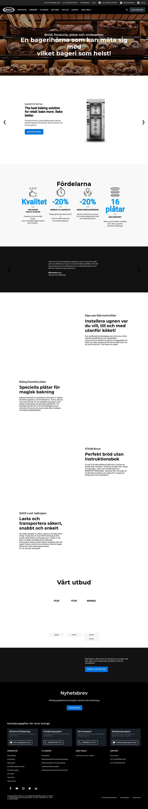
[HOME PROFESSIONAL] (9, 9)
